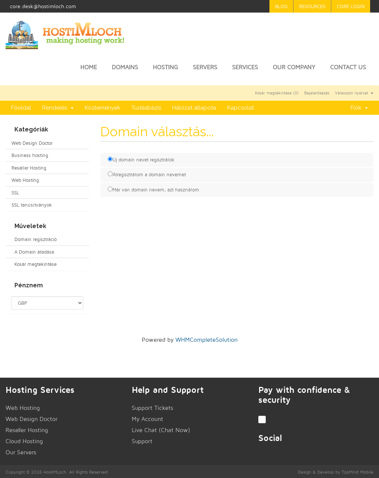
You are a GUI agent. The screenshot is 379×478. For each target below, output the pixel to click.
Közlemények (102, 107)
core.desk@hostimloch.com (43, 6)
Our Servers (21, 452)
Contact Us (348, 67)
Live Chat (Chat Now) (161, 430)
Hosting (165, 67)
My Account (147, 418)
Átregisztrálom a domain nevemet (147, 174)
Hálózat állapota (194, 107)
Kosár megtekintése (34, 264)
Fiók (359, 107)
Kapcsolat (240, 107)
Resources (312, 6)
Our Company (294, 67)
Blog (281, 6)
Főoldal (21, 107)
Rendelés (58, 107)
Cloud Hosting (24, 441)
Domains (125, 67)
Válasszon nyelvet (354, 93)
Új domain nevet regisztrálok (141, 160)
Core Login (351, 6)
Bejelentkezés (316, 93)
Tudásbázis (146, 107)
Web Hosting (25, 180)
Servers (205, 67)
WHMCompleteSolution (206, 339)
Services (245, 67)
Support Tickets (152, 407)
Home (88, 67)
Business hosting (29, 155)
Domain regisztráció (34, 239)
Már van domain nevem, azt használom (153, 190)
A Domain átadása (32, 252)
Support (142, 441)
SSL (15, 192)
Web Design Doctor (32, 143)
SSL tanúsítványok (31, 205)
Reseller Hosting (28, 168)
